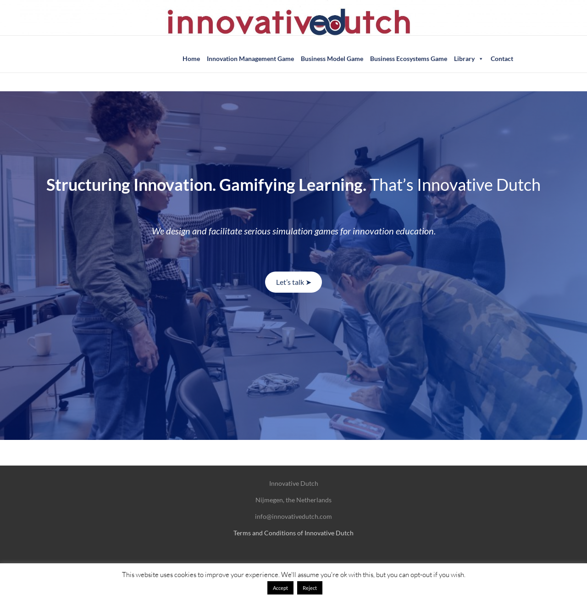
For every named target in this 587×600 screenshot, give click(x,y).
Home (191, 58)
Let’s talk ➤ (293, 282)
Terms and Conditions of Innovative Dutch (293, 533)
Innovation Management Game (250, 58)
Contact (502, 58)
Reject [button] (310, 588)
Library (469, 59)
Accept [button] (280, 588)
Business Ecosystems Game (408, 58)
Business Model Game (332, 58)
